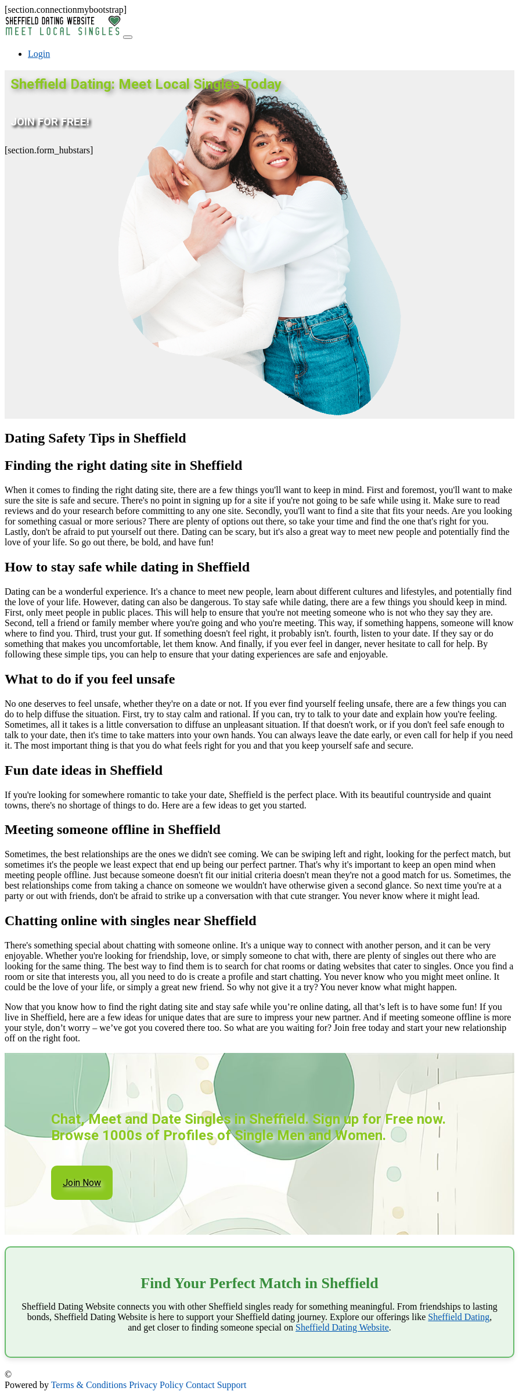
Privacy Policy (156, 1385)
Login (39, 54)
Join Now (82, 1182)
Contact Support (216, 1385)
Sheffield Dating (458, 1317)
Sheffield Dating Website (342, 1327)
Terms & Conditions (89, 1385)
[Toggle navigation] (127, 37)
